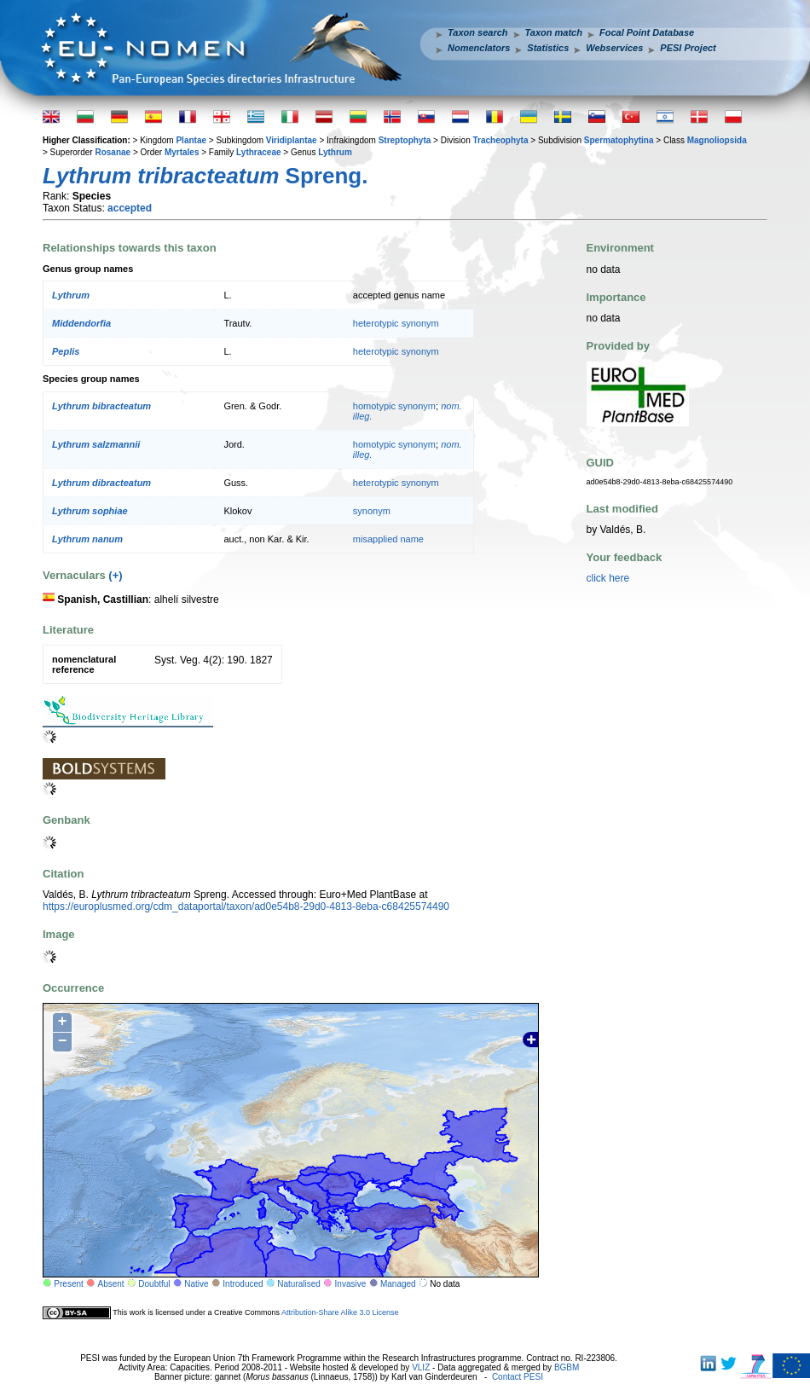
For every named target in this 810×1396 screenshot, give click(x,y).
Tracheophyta (500, 140)
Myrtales (182, 152)
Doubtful (154, 1284)
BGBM (566, 1367)
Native (196, 1284)
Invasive (351, 1284)
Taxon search (478, 32)
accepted (129, 208)
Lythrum (335, 152)
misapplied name (388, 539)
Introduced (243, 1284)
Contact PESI (517, 1377)
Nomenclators (479, 48)
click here (608, 578)
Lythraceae (258, 152)
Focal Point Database (646, 32)
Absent (111, 1284)
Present (68, 1284)
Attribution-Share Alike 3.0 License (340, 1312)
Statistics (548, 48)
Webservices (614, 48)
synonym (372, 511)
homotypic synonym (394, 406)
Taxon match (553, 32)
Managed (398, 1284)
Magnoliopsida (717, 140)
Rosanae (112, 152)
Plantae (191, 140)
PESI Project (687, 48)
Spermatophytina (619, 140)
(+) (115, 575)
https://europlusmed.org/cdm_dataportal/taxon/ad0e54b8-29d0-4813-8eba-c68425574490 (246, 906)
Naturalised (299, 1284)
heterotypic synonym (396, 323)
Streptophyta (405, 140)
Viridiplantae (291, 140)
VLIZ (421, 1367)
